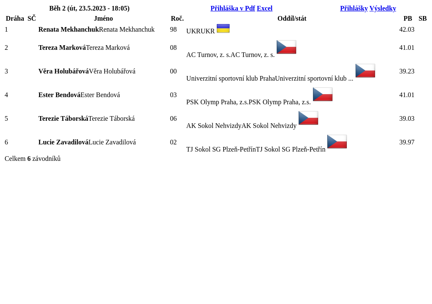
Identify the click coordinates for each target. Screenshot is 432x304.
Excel (265, 8)
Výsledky (383, 8)
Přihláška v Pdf (233, 8)
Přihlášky (354, 8)
